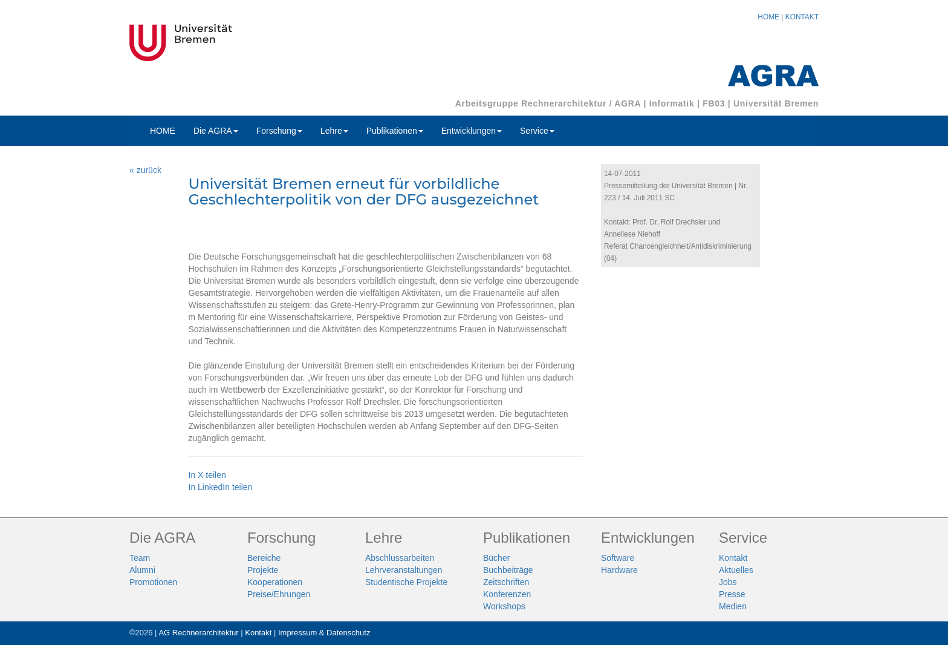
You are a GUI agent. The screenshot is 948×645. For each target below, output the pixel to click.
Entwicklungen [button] (471, 131)
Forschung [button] (279, 131)
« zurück (145, 170)
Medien (733, 606)
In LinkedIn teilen (221, 487)
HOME (768, 17)
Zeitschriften (506, 582)
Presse (732, 594)
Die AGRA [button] (215, 131)
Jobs (728, 582)
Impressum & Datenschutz (324, 632)
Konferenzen (507, 594)
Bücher (496, 558)
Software (617, 558)
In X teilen (207, 475)
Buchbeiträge (508, 570)
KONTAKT (802, 17)
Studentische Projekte (406, 582)
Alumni (142, 570)
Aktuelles (736, 570)
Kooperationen (274, 582)
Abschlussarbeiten (399, 558)
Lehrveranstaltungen (404, 570)
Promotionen (153, 582)
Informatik (672, 103)
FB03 (714, 103)
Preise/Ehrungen (278, 594)
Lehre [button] (334, 131)
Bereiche (264, 558)
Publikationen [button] (394, 131)
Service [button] (537, 131)
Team (139, 558)
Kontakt (733, 558)
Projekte (262, 570)
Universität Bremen (776, 103)
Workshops (504, 606)
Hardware (619, 570)
